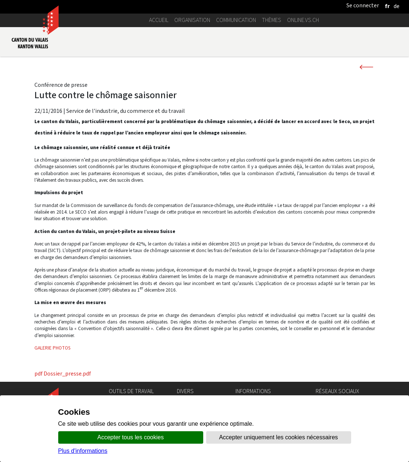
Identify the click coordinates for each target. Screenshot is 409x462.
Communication (236, 20)
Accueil (158, 20)
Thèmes (271, 20)
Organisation (192, 20)
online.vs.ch (303, 20)
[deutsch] (396, 6)
